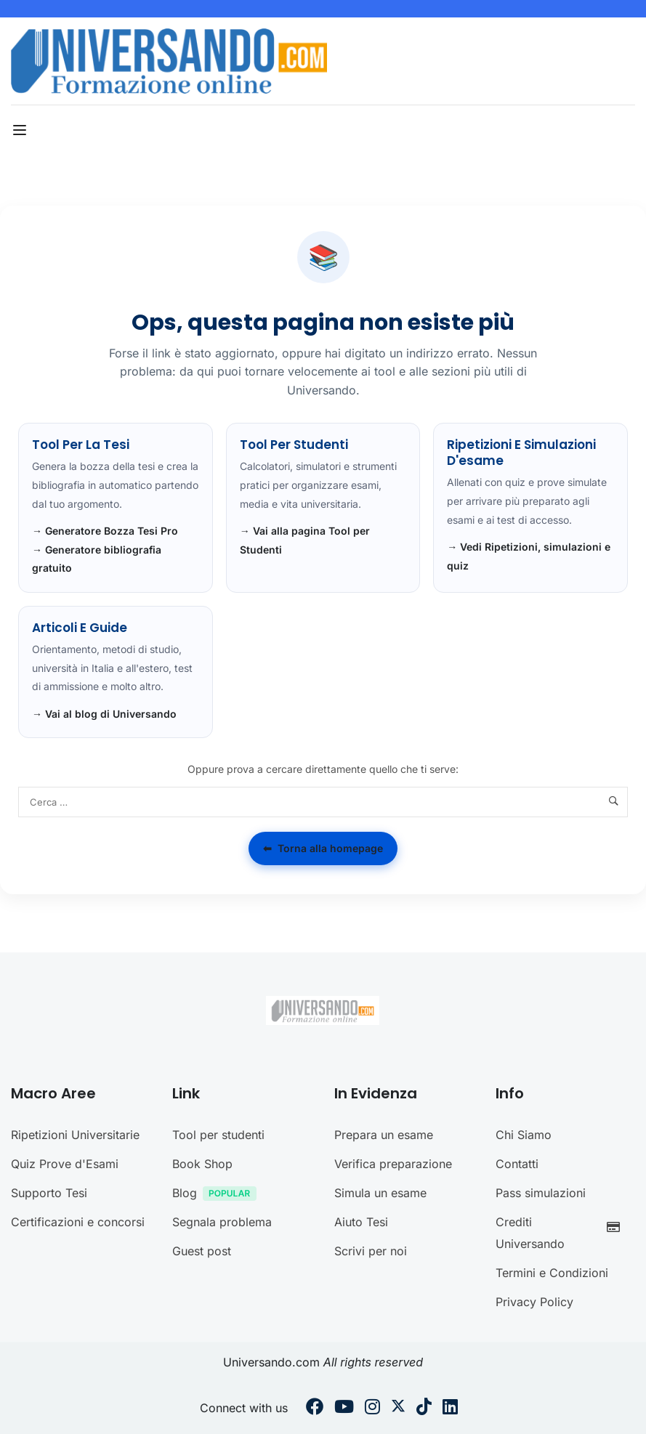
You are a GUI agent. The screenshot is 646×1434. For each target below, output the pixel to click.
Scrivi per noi (370, 1251)
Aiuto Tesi (361, 1222)
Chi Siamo (524, 1134)
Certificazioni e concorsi (78, 1222)
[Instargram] (372, 1408)
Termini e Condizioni (552, 1272)
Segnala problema (222, 1222)
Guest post (201, 1251)
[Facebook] (314, 1408)
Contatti (517, 1163)
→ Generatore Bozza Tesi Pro (105, 530)
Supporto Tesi (49, 1193)
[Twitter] (398, 1408)
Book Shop (202, 1163)
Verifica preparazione (393, 1163)
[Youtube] (344, 1408)
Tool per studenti (218, 1134)
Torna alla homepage (323, 848)
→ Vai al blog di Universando (104, 714)
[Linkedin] (450, 1408)
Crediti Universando (562, 1233)
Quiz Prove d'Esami (64, 1163)
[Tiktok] (424, 1408)
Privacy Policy (534, 1302)
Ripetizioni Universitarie (75, 1134)
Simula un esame (380, 1193)
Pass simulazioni (541, 1193)
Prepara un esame (383, 1134)
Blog (218, 1195)
